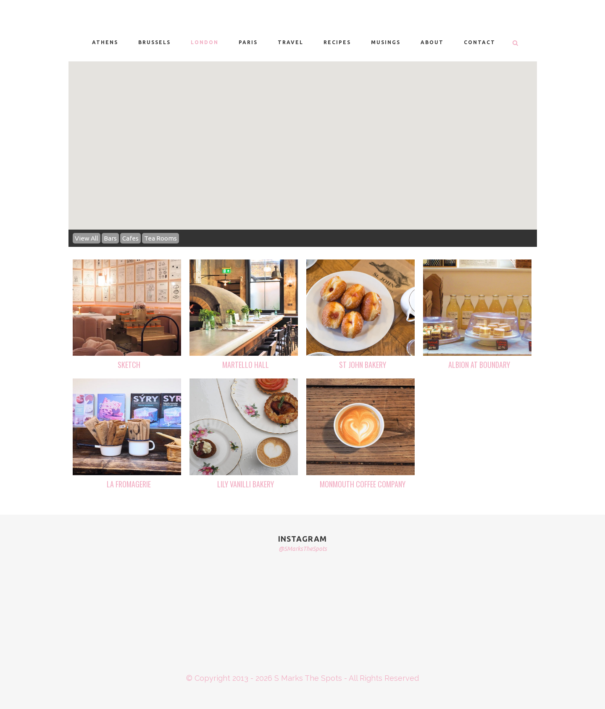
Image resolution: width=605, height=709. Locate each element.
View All (86, 238)
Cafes (130, 238)
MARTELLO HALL (245, 364)
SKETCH (129, 364)
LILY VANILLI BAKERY (245, 484)
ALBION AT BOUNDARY (479, 364)
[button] (257, 150)
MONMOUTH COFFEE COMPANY (362, 484)
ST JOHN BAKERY (362, 364)
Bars (110, 238)
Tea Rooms (160, 238)
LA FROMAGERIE (129, 484)
